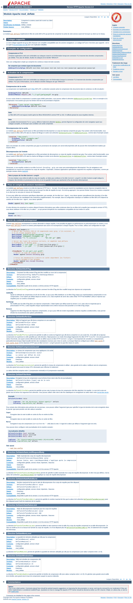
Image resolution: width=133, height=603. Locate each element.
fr (102, 17)
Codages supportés (119, 27)
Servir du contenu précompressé (118, 39)
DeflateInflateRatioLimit (119, 56)
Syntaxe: (10, 275)
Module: (9, 283)
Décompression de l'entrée (16, 151)
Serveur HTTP (13, 9)
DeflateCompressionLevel (120, 49)
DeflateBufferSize (117, 47)
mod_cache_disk (12, 343)
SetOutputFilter (65, 133)
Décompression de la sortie (17, 128)
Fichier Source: (9, 27)
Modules (103, 4)
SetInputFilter (65, 156)
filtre (33, 89)
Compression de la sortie (16, 86)
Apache (5, 9)
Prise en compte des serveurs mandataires (27, 185)
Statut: (6, 23)
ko (108, 17)
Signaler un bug (118, 71)
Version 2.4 (33, 9)
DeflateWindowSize (118, 59)
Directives (110, 4)
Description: (8, 20)
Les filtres (116, 77)
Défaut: (9, 277)
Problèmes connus (118, 69)
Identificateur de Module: (12, 25)
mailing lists (14, 591)
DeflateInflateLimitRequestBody (121, 52)
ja (105, 17)
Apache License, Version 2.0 (20, 599)
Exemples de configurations (121, 29)
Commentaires (117, 79)
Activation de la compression (121, 32)
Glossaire (120, 4)
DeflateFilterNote (117, 50)
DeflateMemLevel (117, 58)
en (99, 17)
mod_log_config (16, 448)
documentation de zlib (20, 45)
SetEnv (58, 122)
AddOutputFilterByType (83, 99)
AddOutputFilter (80, 133)
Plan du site (128, 4)
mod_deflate (15, 34)
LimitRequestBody (27, 475)
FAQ (115, 4)
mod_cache (99, 341)
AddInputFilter (80, 156)
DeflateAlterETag (117, 45)
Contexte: (10, 279)
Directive (11, 269)
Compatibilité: (11, 286)
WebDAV (25, 171)
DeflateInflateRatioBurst (119, 54)
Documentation (23, 9)
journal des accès (102, 392)
